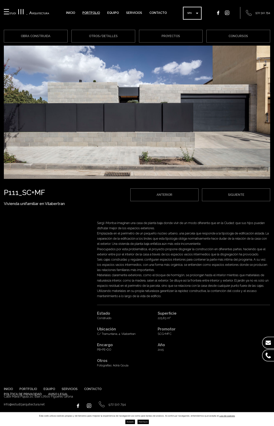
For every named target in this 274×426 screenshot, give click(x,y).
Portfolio (91, 13)
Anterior (164, 195)
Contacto (158, 13)
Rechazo (143, 421)
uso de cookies (227, 415)
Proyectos (171, 36)
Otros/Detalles (103, 36)
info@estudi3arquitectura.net (24, 404)
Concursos (238, 36)
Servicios (134, 13)
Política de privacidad (23, 394)
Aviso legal (58, 394)
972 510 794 (263, 12)
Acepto (130, 421)
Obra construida (35, 36)
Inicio (70, 13)
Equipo (113, 13)
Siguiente (236, 195)
